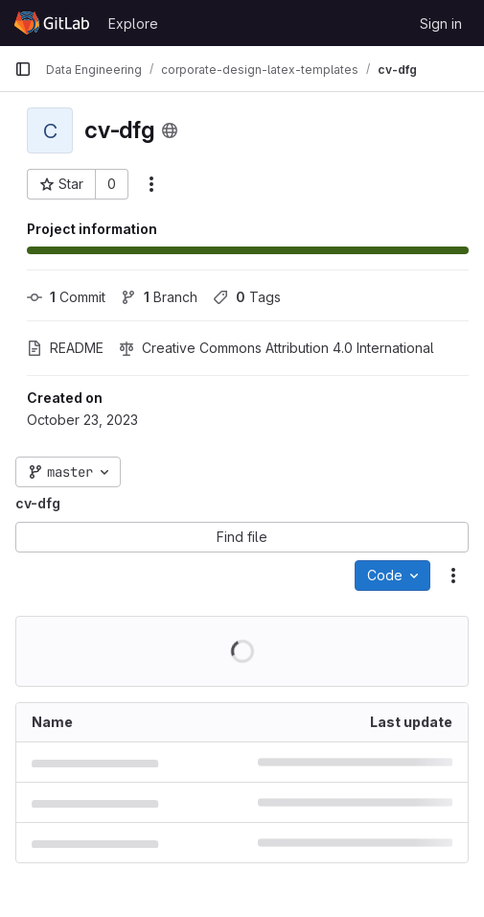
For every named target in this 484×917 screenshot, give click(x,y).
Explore (133, 23)
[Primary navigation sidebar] (23, 69)
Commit (66, 297)
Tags (247, 297)
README (65, 348)
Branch (159, 297)
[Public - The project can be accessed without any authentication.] (169, 130)
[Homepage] (52, 23)
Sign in (441, 23)
